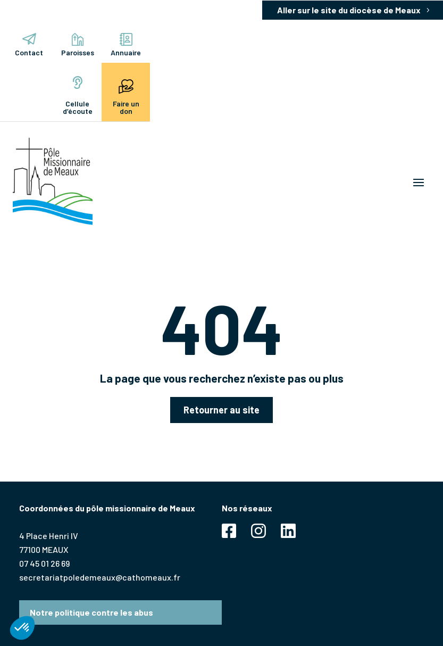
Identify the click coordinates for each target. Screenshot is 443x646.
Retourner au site (221, 410)
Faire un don (126, 95)
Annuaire (126, 45)
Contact (29, 45)
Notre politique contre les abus (91, 612)
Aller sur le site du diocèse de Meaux (349, 10)
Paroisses (77, 45)
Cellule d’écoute (78, 95)
